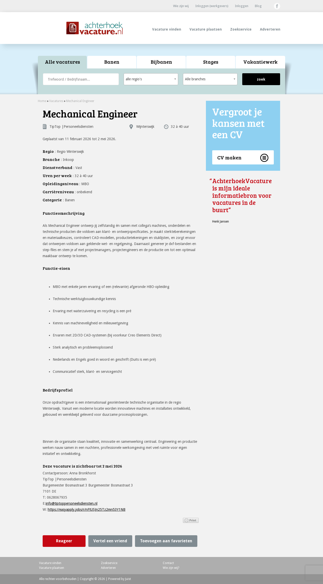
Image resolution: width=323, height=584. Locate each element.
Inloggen (241, 6)
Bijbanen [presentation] (161, 61)
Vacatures (56, 101)
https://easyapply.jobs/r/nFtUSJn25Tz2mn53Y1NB (86, 509)
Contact (168, 563)
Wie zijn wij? (171, 568)
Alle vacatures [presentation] (62, 61)
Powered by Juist (119, 579)
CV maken (229, 157)
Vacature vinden (166, 29)
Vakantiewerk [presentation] (260, 61)
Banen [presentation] (111, 61)
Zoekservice (241, 29)
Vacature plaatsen (206, 29)
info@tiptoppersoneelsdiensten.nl (71, 503)
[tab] (62, 62)
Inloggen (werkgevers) (211, 6)
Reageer (64, 541)
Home (42, 101)
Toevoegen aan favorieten (166, 541)
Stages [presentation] (210, 61)
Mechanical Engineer (80, 101)
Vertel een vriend (110, 541)
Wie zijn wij (181, 6)
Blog (258, 6)
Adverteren (270, 29)
